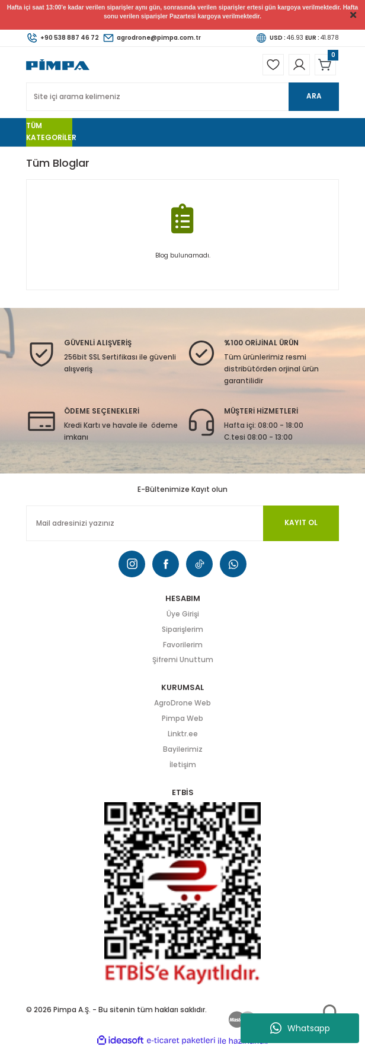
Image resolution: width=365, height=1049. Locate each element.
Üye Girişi (183, 614)
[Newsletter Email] (182, 523)
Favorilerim (183, 645)
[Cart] (325, 64)
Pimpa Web (182, 718)
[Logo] (57, 64)
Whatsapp (300, 1028)
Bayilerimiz (183, 749)
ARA (314, 96)
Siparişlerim (182, 629)
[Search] (182, 96)
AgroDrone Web (182, 703)
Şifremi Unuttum (182, 660)
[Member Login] (299, 64)
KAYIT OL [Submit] (301, 522)
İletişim (182, 765)
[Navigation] (49, 132)
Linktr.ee (183, 734)
